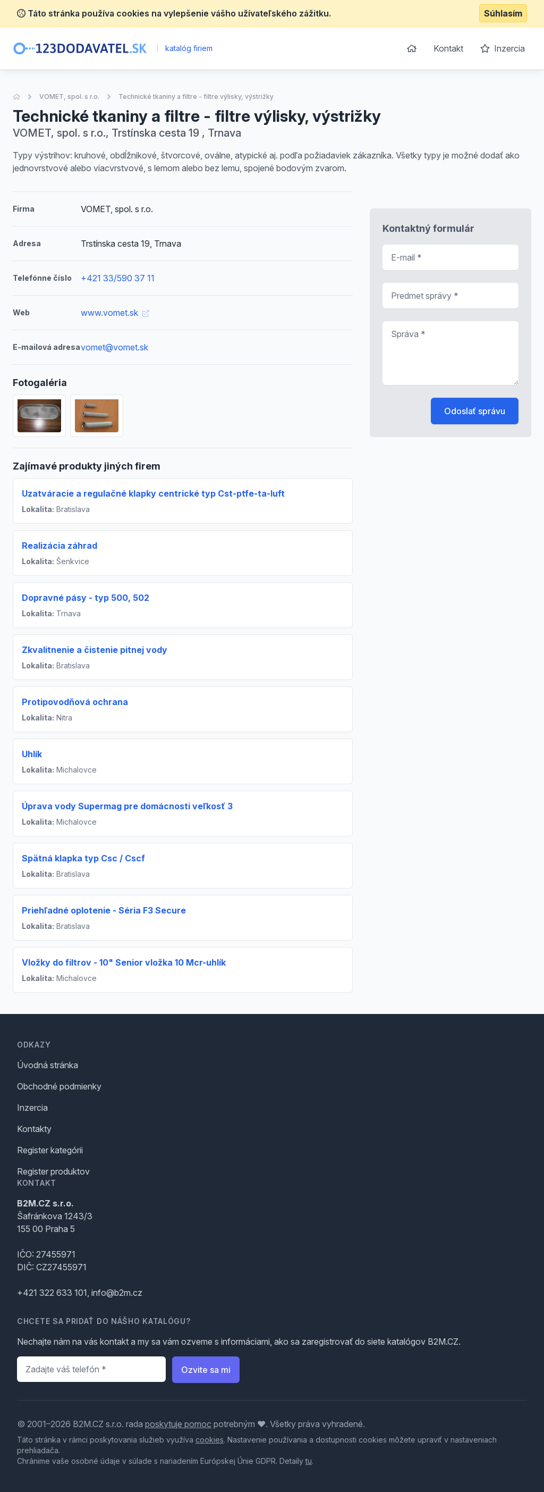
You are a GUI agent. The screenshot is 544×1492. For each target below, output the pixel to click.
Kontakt (448, 48)
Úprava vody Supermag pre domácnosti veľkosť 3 (127, 806)
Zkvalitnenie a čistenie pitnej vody (94, 649)
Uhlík (32, 754)
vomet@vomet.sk (114, 347)
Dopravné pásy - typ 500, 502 (85, 597)
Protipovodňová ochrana (75, 702)
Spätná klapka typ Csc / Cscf (83, 858)
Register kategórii (50, 1150)
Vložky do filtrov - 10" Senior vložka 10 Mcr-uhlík (124, 962)
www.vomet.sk (115, 312)
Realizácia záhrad (59, 545)
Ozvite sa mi (206, 1369)
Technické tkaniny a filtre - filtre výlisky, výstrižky (196, 96)
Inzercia (502, 48)
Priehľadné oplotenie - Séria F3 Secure (104, 910)
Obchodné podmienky (59, 1086)
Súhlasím (503, 13)
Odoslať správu (474, 411)
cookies (210, 1439)
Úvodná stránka (47, 1065)
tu (308, 1460)
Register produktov (53, 1171)
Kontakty (34, 1129)
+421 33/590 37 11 (118, 278)
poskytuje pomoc (178, 1424)
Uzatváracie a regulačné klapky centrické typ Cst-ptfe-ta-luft (153, 493)
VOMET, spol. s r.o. (69, 96)
